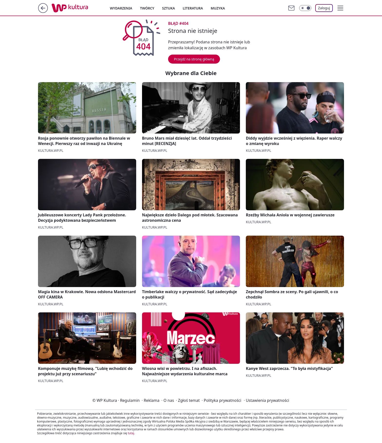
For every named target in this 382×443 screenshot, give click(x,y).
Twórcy (147, 8)
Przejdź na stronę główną (194, 59)
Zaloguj (324, 8)
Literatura (193, 8)
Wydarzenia (121, 8)
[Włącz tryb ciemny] (305, 8)
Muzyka (218, 8)
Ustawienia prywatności (266, 400)
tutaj (131, 433)
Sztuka (168, 8)
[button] (340, 8)
